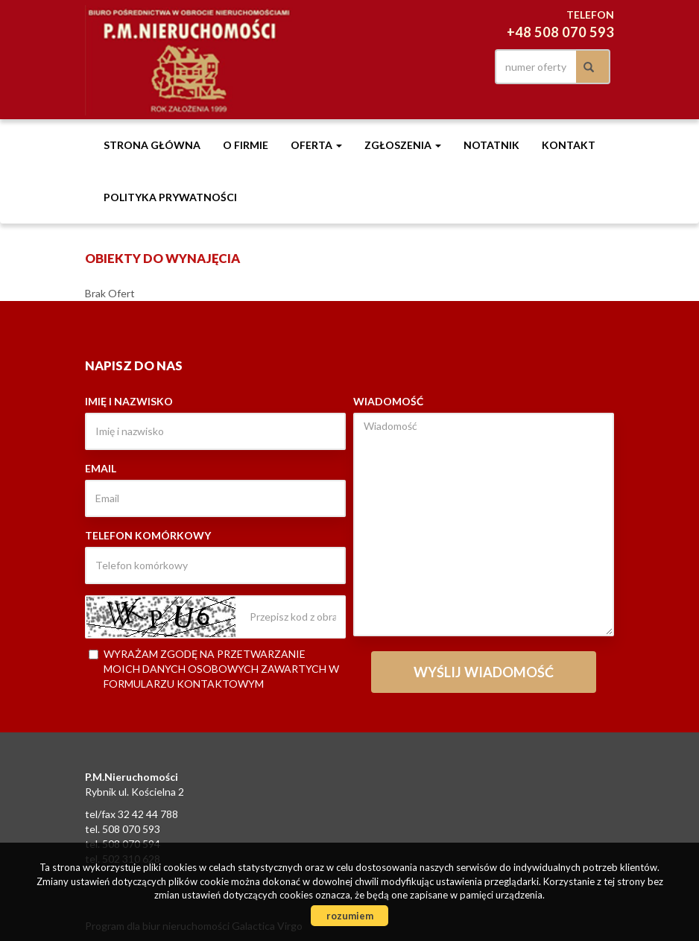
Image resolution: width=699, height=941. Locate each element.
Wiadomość (388, 401)
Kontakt (568, 145)
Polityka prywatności (170, 197)
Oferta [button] (316, 145)
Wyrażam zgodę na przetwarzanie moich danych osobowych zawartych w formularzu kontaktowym (214, 668)
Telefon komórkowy (148, 535)
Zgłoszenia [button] (402, 145)
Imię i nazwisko (129, 401)
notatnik (491, 145)
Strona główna (152, 145)
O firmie (245, 145)
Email (100, 468)
